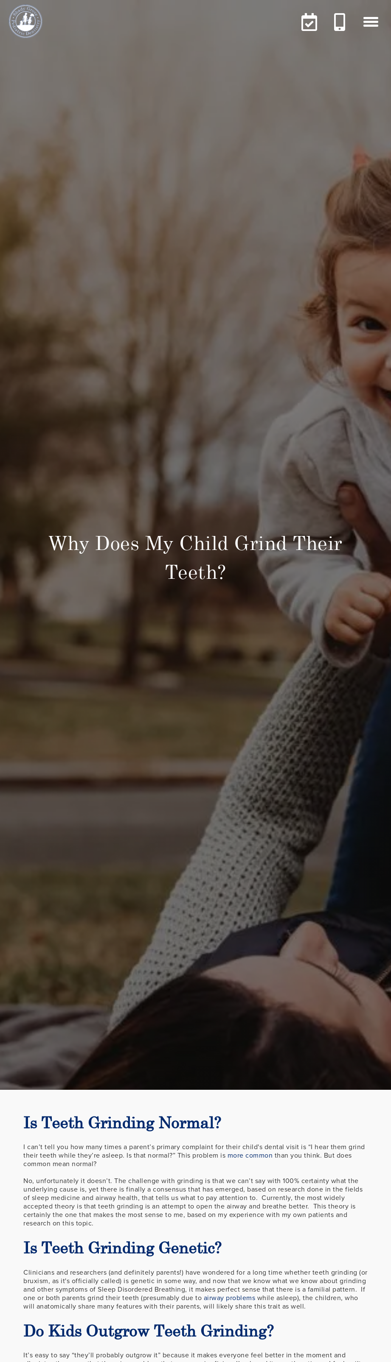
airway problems (230, 1298)
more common (250, 1155)
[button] (371, 21)
